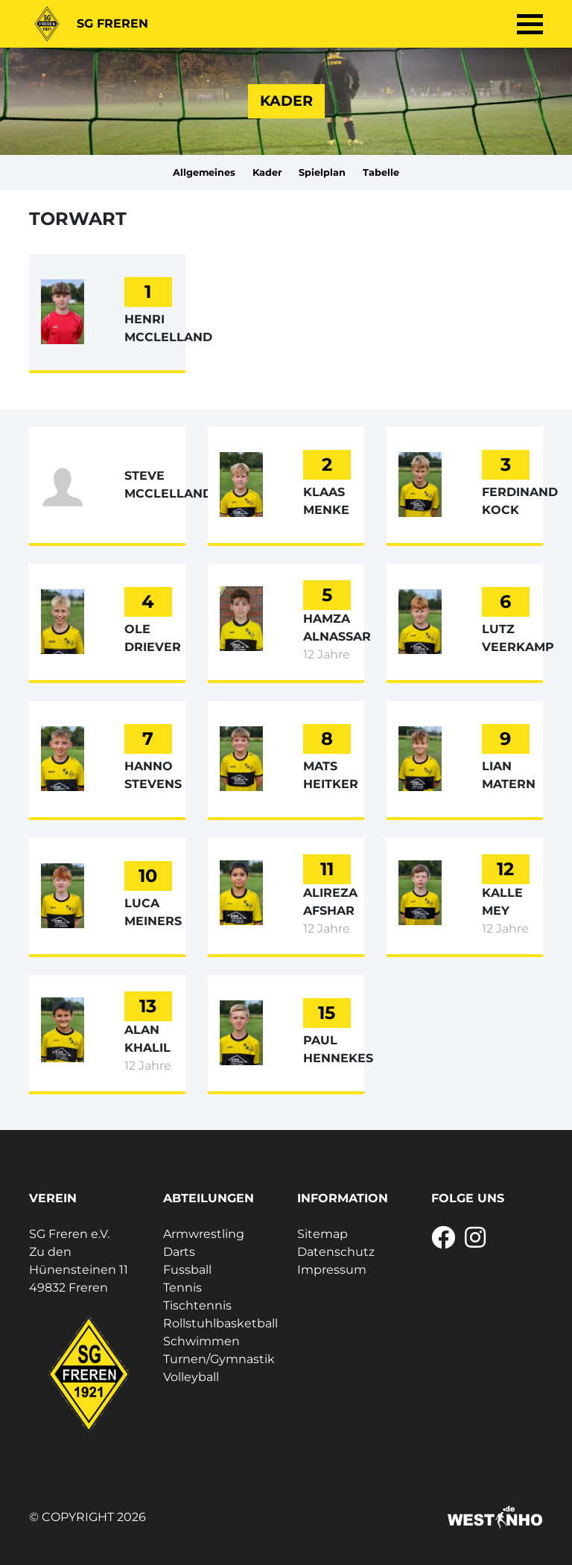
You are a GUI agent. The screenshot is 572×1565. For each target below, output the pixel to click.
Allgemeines (204, 172)
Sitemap (322, 1234)
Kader (267, 172)
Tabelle (381, 172)
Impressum (331, 1270)
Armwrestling (203, 1234)
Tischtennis (197, 1305)
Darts (179, 1252)
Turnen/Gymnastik (219, 1359)
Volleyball (191, 1377)
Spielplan (322, 172)
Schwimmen (201, 1341)
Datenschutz (336, 1252)
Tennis (182, 1287)
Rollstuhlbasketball (220, 1323)
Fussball (187, 1270)
